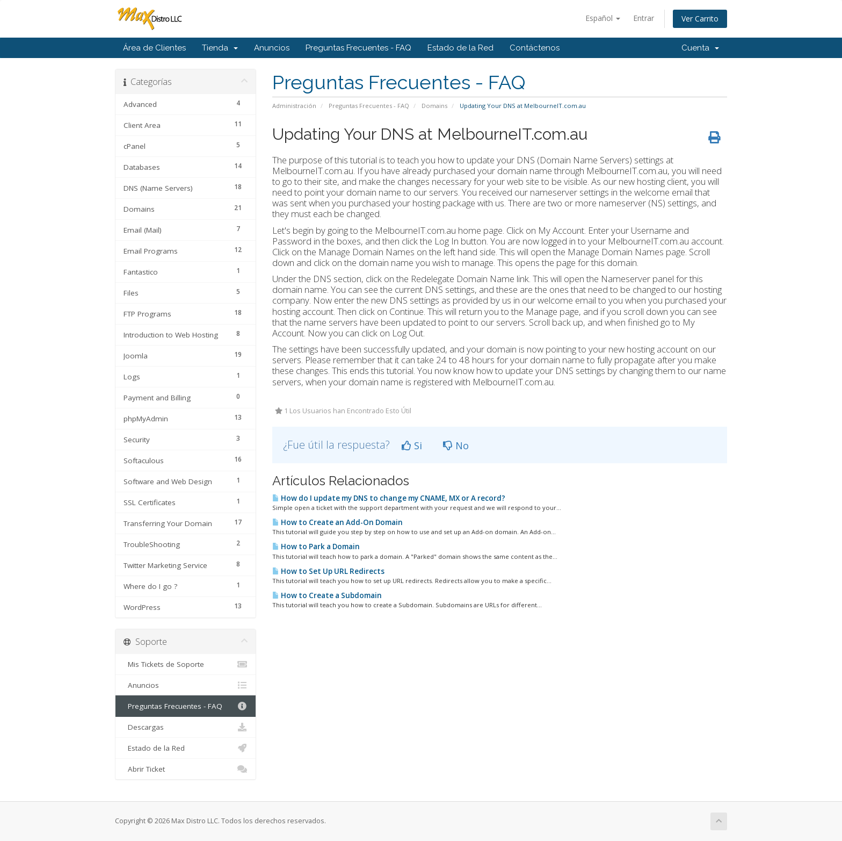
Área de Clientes (154, 48)
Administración (294, 106)
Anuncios (271, 48)
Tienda (220, 48)
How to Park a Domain (316, 546)
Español (602, 18)
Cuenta (700, 48)
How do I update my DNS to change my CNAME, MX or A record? (388, 498)
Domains (434, 106)
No (456, 445)
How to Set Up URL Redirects (328, 571)
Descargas (186, 727)
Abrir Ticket (186, 769)
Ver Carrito (699, 18)
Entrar (643, 18)
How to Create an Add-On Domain (337, 522)
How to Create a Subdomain (327, 595)
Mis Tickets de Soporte (186, 664)
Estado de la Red (460, 48)
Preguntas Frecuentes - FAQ (358, 48)
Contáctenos (535, 48)
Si (412, 445)
